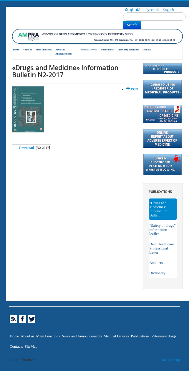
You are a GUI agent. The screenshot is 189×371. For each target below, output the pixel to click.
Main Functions (44, 49)
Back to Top (171, 360)
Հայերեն (133, 10)
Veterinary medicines (128, 49)
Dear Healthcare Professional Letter (161, 248)
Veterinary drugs (163, 336)
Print (132, 89)
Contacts (146, 49)
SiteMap (31, 346)
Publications (107, 49)
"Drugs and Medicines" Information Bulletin (158, 209)
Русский (152, 10)
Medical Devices (89, 49)
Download (26, 148)
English (168, 10)
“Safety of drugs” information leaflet (162, 230)
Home (16, 49)
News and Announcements (63, 51)
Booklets (156, 263)
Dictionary (157, 273)
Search (132, 24)
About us (27, 49)
